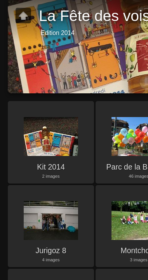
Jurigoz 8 (50, 250)
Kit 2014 (51, 167)
